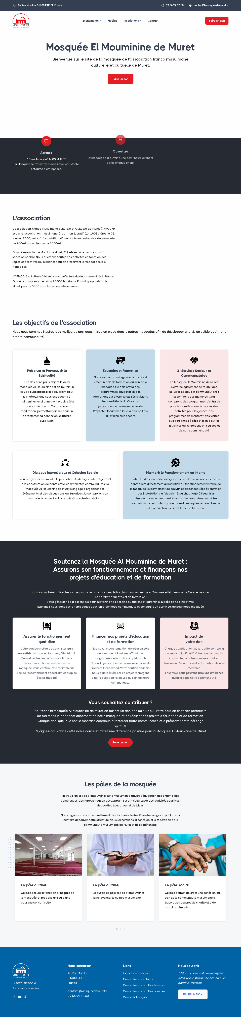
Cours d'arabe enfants (138, 979)
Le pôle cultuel (33, 885)
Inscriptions (132, 20)
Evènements (92, 20)
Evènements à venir (136, 973)
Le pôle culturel (106, 885)
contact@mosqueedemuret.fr (211, 5)
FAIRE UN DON (193, 994)
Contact (153, 20)
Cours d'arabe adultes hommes (144, 991)
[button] (117, 929)
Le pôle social (177, 885)
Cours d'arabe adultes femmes (144, 985)
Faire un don (217, 20)
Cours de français (135, 997)
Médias (112, 20)
